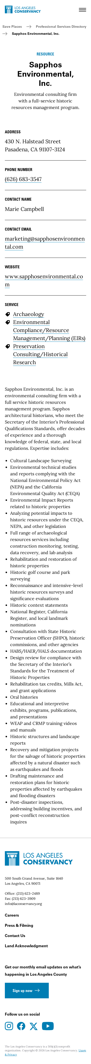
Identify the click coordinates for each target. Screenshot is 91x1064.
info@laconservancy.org (23, 904)
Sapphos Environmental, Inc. (35, 33)
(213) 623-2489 (28, 893)
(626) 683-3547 (23, 179)
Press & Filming (19, 925)
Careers (12, 915)
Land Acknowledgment (26, 945)
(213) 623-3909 (23, 898)
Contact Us (15, 935)
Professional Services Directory (61, 26)
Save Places (12, 26)
